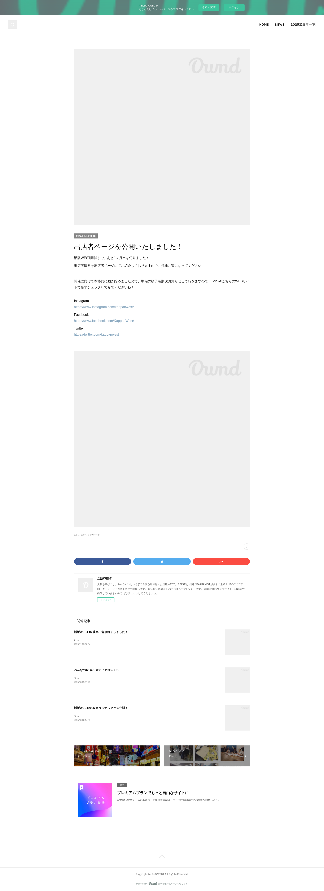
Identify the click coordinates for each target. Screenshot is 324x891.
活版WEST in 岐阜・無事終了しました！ (101, 632)
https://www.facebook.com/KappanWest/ (104, 321)
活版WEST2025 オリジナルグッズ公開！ (101, 708)
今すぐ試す (209, 7)
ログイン (234, 7)
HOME (264, 24)
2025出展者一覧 (303, 24)
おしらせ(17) (80, 535)
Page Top (162, 857)
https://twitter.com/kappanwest (96, 334)
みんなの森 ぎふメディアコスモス (96, 670)
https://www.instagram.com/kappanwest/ (104, 307)
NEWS (279, 24)
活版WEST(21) (94, 535)
